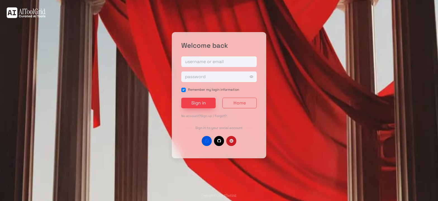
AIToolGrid (230, 195)
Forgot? (221, 116)
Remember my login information (213, 89)
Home (240, 103)
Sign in (198, 103)
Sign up (206, 116)
